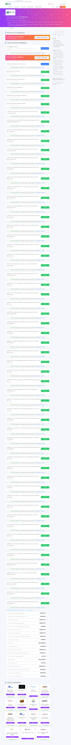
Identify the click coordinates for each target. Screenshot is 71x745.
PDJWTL (45, 381)
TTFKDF (45, 342)
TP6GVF (45, 313)
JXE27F (45, 400)
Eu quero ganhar (62, 4)
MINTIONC (45, 284)
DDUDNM (45, 535)
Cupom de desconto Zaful (57, 63)
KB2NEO (45, 112)
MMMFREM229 (45, 140)
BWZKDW (45, 371)
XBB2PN (45, 131)
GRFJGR (45, 603)
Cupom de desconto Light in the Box (59, 61)
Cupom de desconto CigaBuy (58, 66)
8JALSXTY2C (45, 121)
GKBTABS (45, 104)
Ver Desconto (10, 694)
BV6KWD (45, 410)
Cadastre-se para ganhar (41, 37)
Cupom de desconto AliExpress (58, 56)
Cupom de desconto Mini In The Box (59, 67)
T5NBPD (45, 255)
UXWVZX (45, 168)
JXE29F (45, 419)
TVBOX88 (45, 79)
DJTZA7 (45, 332)
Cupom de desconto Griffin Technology (57, 70)
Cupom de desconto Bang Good (58, 54)
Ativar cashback (45, 48)
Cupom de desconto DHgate (57, 60)
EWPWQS (45, 178)
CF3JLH (45, 477)
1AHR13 (45, 236)
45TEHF (45, 429)
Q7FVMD (45, 564)
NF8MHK (45, 545)
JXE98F (45, 303)
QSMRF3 (45, 188)
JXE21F (45, 265)
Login (57, 6)
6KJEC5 (45, 323)
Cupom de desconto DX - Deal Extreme (58, 58)
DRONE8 (45, 71)
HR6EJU (45, 448)
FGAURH (45, 197)
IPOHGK (45, 516)
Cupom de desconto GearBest (58, 71)
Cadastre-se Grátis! (39, 53)
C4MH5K (45, 159)
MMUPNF (45, 352)
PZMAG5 (45, 458)
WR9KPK (45, 207)
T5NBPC (45, 361)
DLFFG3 (45, 226)
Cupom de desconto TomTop (57, 53)
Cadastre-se (62, 6)
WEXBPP (45, 487)
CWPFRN (45, 593)
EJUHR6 (45, 583)
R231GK (45, 574)
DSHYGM (45, 554)
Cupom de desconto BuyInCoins (58, 74)
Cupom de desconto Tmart (57, 64)
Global (11, 28)
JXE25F (45, 294)
